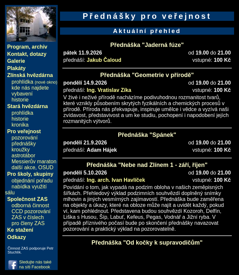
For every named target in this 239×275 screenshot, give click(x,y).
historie (20, 99)
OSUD (45, 167)
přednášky (24, 143)
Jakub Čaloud (104, 60)
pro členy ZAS (28, 223)
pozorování (25, 137)
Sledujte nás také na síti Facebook (35, 264)
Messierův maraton (34, 161)
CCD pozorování (31, 211)
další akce (23, 167)
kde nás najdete (30, 88)
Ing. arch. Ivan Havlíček (116, 180)
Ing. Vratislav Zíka (109, 90)
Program (18, 47)
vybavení (22, 94)
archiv (39, 47)
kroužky (21, 149)
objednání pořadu (32, 180)
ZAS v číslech (28, 217)
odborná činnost (30, 205)
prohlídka (34, 82)
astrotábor (23, 155)
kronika (20, 125)
